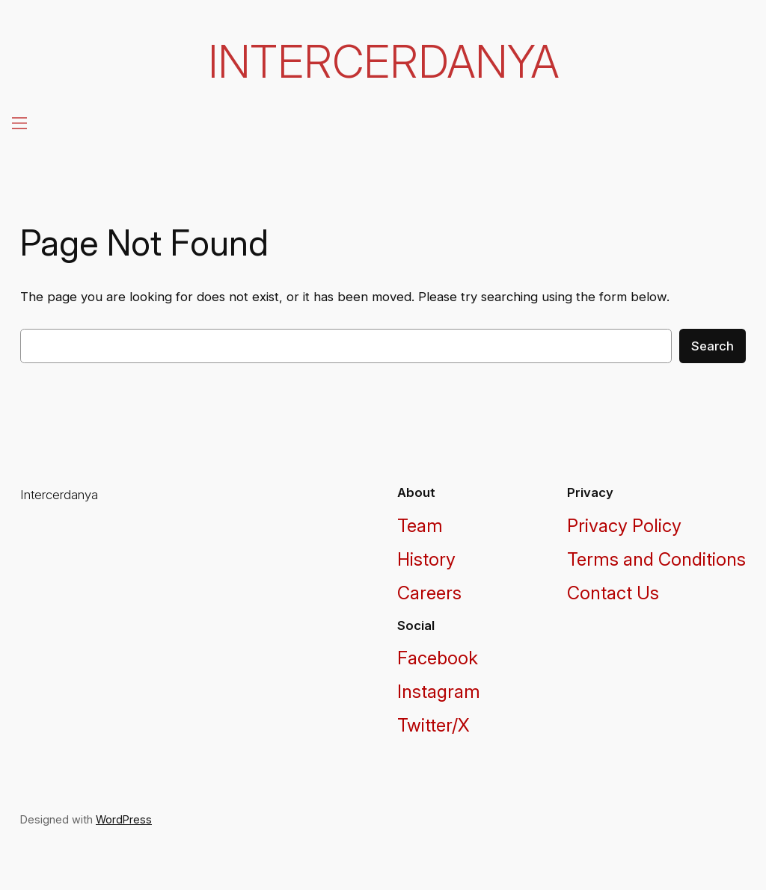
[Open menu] (18, 123)
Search (712, 346)
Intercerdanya (383, 61)
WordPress (124, 819)
